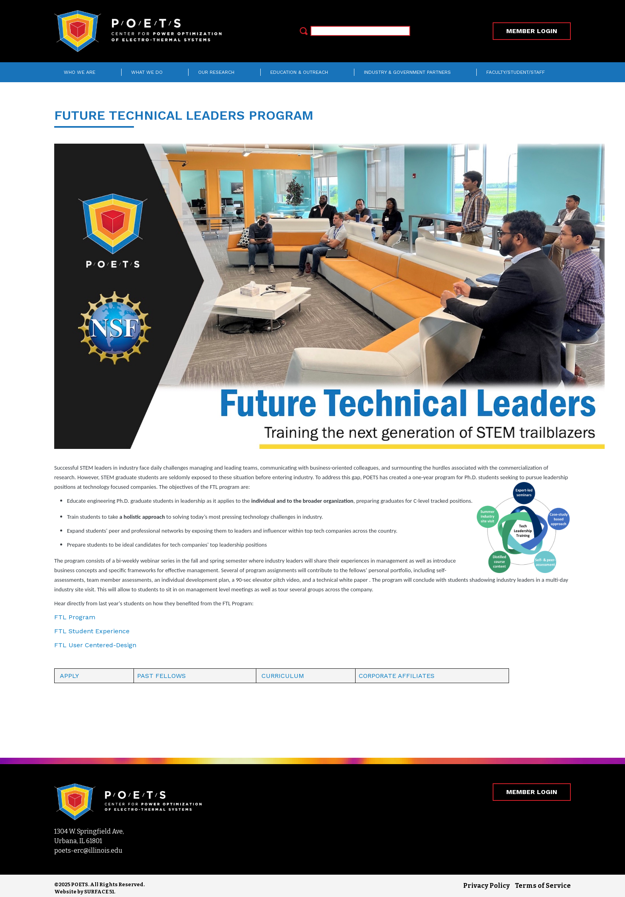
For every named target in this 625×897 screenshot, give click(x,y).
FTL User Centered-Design (95, 645)
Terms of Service (543, 885)
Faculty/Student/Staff (515, 72)
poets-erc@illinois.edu (88, 850)
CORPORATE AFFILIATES (396, 676)
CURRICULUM (282, 676)
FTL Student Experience (92, 631)
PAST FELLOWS (161, 676)
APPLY (69, 676)
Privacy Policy (486, 885)
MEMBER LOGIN (531, 31)
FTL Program (74, 617)
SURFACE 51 (99, 892)
